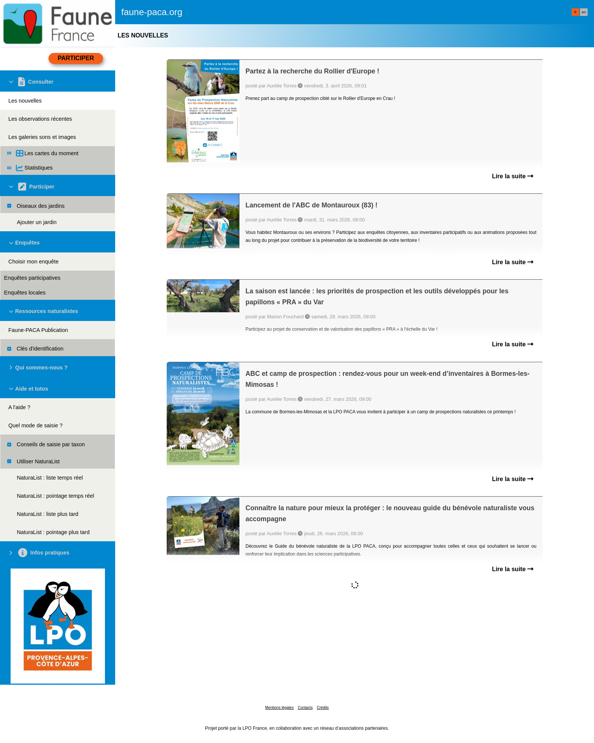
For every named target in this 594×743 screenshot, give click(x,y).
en (584, 12)
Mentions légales (279, 708)
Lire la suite (512, 176)
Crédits (323, 708)
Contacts (305, 708)
